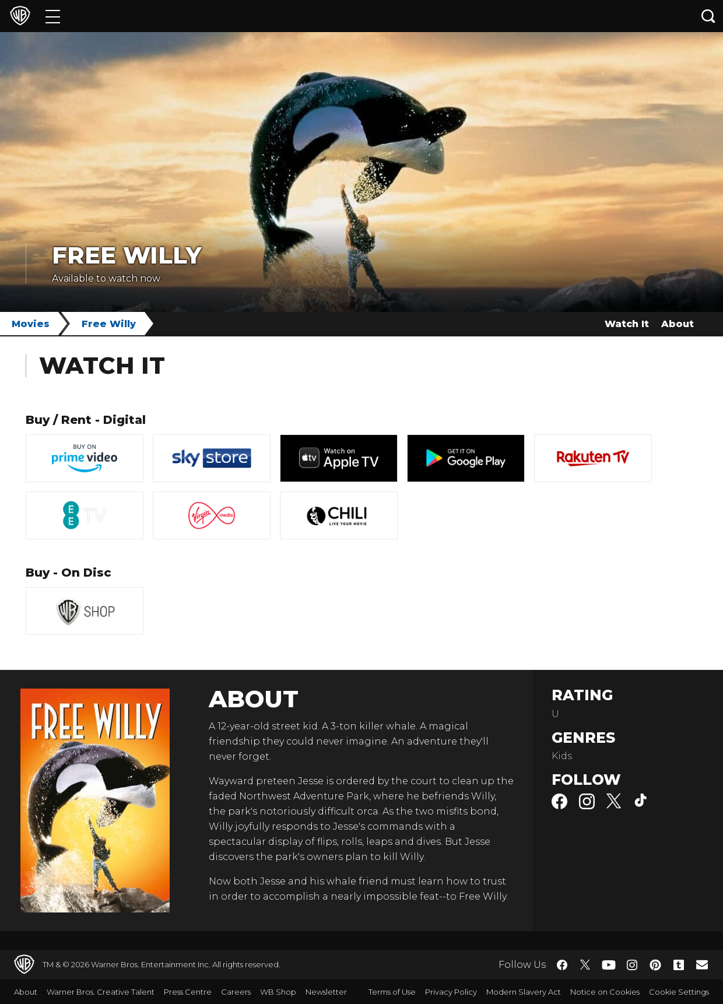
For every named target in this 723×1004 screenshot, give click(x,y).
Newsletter (326, 991)
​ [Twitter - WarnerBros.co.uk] (585, 965)
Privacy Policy (451, 991)
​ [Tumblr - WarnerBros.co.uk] (679, 965)
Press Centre (188, 991)
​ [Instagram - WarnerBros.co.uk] (632, 965)
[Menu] (53, 16)
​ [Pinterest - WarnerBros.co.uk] (655, 965)
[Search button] (708, 16)
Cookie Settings (679, 991)
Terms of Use (392, 991)
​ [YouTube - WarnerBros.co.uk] (609, 964)
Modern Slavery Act (523, 991)
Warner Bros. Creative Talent (101, 991)
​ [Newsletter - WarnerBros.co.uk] (702, 964)
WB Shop (278, 991)
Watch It (627, 323)
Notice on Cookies (605, 991)
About (677, 323)
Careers (236, 991)
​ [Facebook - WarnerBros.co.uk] (562, 965)
